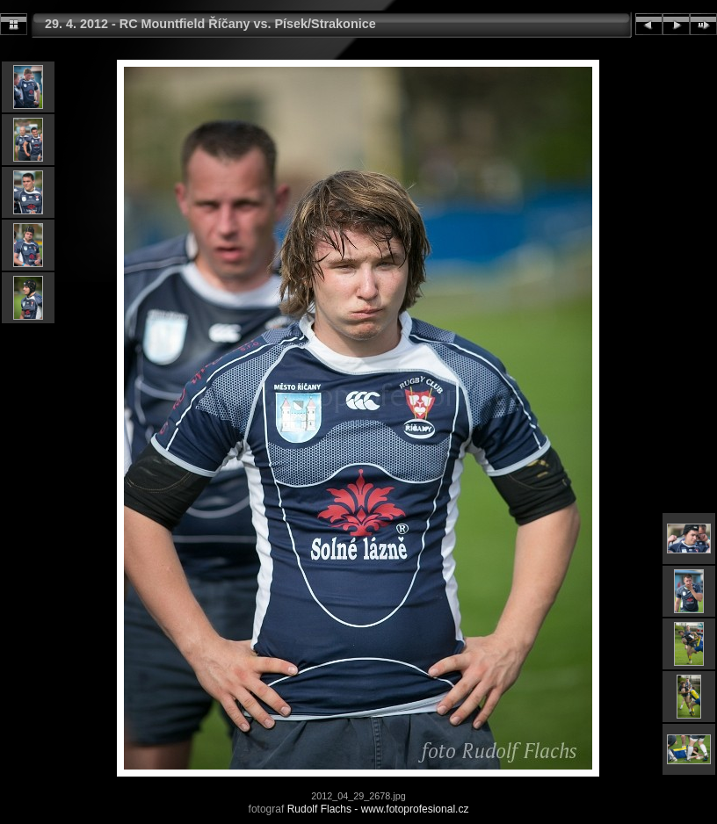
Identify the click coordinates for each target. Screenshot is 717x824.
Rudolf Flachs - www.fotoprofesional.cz (378, 809)
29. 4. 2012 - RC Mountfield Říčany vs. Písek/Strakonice (210, 24)
